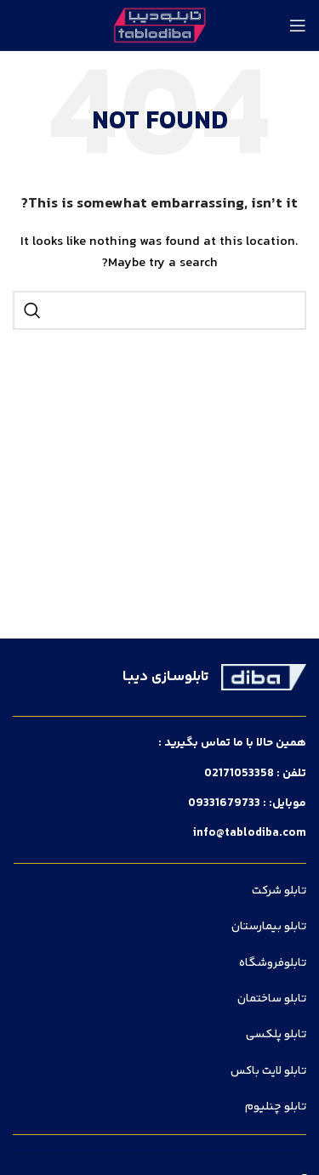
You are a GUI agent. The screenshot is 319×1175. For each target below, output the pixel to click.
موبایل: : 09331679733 (247, 803)
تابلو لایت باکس (268, 1071)
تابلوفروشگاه (272, 963)
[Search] (159, 310)
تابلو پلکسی (276, 1034)
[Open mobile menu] (298, 26)
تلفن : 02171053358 (255, 773)
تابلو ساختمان (271, 999)
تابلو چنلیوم (275, 1107)
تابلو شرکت (279, 891)
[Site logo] (159, 25)
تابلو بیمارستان (268, 926)
